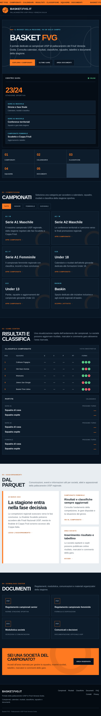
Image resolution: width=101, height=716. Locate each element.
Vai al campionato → (74, 519)
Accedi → (68, 558)
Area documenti (64, 62)
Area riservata (83, 661)
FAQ (97, 691)
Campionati (62, 691)
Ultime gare (44, 62)
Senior (17, 206)
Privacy (96, 694)
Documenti (90, 691)
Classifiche (80, 691)
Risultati (71, 691)
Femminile (30, 206)
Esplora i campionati (22, 62)
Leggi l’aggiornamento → (20, 532)
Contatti (88, 694)
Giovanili (44, 206)
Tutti (6, 206)
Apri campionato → (14, 240)
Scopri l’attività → (64, 303)
